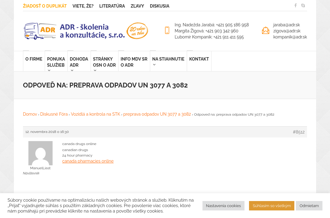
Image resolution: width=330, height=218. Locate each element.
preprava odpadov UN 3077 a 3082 (157, 114)
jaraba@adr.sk (286, 24)
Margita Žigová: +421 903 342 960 (206, 30)
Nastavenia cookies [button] (223, 205)
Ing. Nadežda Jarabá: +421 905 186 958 (212, 24)
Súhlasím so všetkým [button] (272, 205)
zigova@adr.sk (286, 30)
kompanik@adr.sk (290, 37)
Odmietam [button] (309, 205)
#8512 (299, 132)
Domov (30, 114)
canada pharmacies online (88, 161)
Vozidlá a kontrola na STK (95, 114)
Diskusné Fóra (54, 114)
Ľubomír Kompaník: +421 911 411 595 (209, 37)
